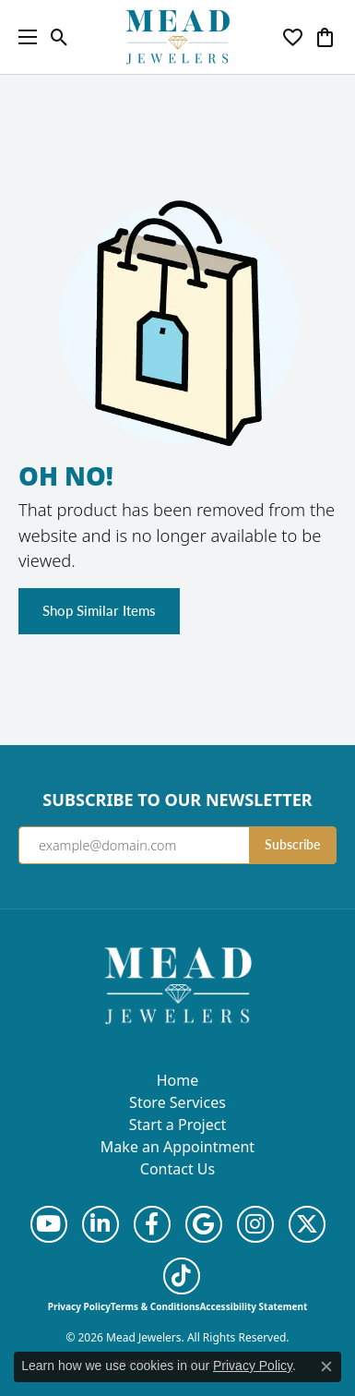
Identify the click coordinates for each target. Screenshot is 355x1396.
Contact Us (177, 1169)
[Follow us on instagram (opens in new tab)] (255, 1224)
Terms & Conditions (155, 1306)
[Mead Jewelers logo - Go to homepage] (178, 37)
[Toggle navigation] (23, 37)
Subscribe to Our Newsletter (177, 800)
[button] (59, 36)
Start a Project (177, 1124)
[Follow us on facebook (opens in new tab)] (152, 1224)
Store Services (177, 1102)
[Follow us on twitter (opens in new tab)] (307, 1224)
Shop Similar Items (99, 610)
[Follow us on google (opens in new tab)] (203, 1224)
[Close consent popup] (326, 1366)
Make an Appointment (177, 1147)
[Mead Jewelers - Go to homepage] (178, 984)
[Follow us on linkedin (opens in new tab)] (100, 1224)
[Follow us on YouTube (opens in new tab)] (48, 1224)
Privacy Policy (79, 1306)
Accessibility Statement (253, 1306)
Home (178, 1080)
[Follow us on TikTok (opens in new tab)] (181, 1276)
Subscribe (292, 844)
